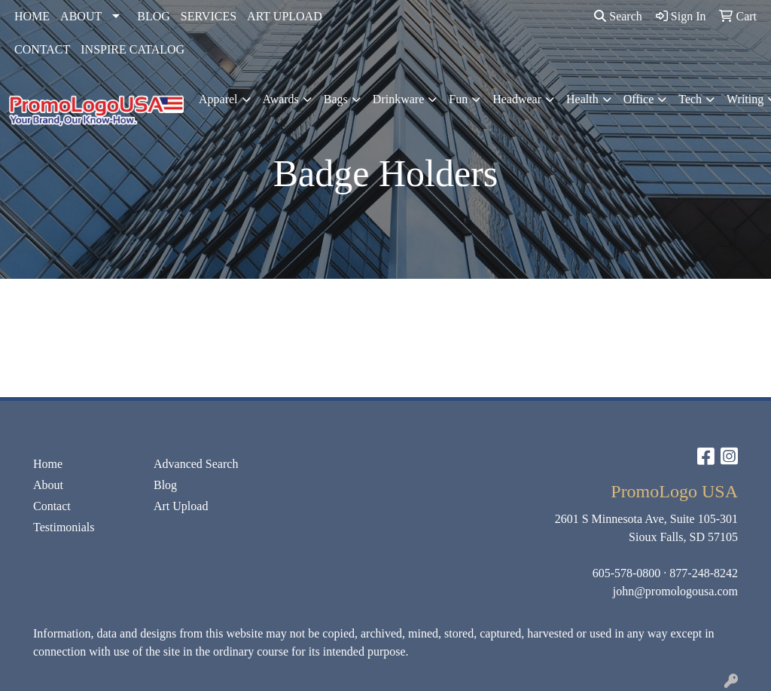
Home (47, 463)
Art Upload (181, 506)
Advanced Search (196, 463)
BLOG (153, 16)
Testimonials (64, 527)
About (48, 485)
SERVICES (208, 16)
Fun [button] (458, 99)
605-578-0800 (627, 573)
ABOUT (81, 16)
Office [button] (638, 99)
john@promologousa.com (675, 591)
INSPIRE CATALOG (132, 49)
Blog (165, 485)
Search (618, 16)
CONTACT (42, 49)
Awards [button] (281, 99)
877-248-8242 (703, 573)
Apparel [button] (218, 99)
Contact (52, 506)
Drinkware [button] (398, 99)
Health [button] (582, 99)
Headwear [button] (516, 99)
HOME (32, 16)
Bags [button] (336, 99)
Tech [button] (690, 99)
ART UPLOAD (284, 16)
